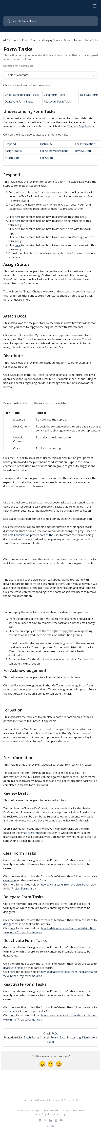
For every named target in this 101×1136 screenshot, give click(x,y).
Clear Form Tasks (54, 95)
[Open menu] (95, 6)
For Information (85, 144)
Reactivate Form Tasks (58, 101)
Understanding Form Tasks (22, 95)
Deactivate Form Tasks (19, 101)
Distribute (46, 144)
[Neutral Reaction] (50, 1063)
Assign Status (13, 151)
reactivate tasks (13, 1011)
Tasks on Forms (72, 40)
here (17, 217)
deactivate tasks (13, 968)
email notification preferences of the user (34, 535)
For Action (46, 158)
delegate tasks (12, 924)
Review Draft (83, 151)
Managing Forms (50, 40)
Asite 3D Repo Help (73, 1110)
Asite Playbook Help (28, 1110)
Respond (10, 144)
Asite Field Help (51, 1110)
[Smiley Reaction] (59, 1063)
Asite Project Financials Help (50, 1114)
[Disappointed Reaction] (42, 1063)
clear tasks (10, 880)
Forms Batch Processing (66, 1037)
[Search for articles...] (50, 21)
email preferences (31, 833)
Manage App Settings (81, 126)
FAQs (55, 1033)
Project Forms (30, 40)
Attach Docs (12, 158)
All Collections (10, 40)
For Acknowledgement (54, 151)
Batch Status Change (37, 1037)
